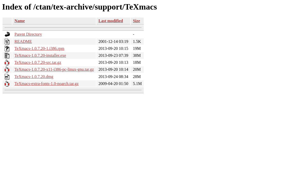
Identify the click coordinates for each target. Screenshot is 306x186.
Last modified (110, 21)
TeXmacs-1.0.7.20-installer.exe (40, 55)
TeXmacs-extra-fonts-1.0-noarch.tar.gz (46, 83)
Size (136, 21)
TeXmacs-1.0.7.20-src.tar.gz (37, 62)
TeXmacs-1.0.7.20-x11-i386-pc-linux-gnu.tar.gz (54, 69)
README (23, 41)
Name (19, 21)
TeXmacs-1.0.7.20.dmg (33, 76)
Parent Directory (28, 34)
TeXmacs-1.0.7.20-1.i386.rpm (39, 48)
